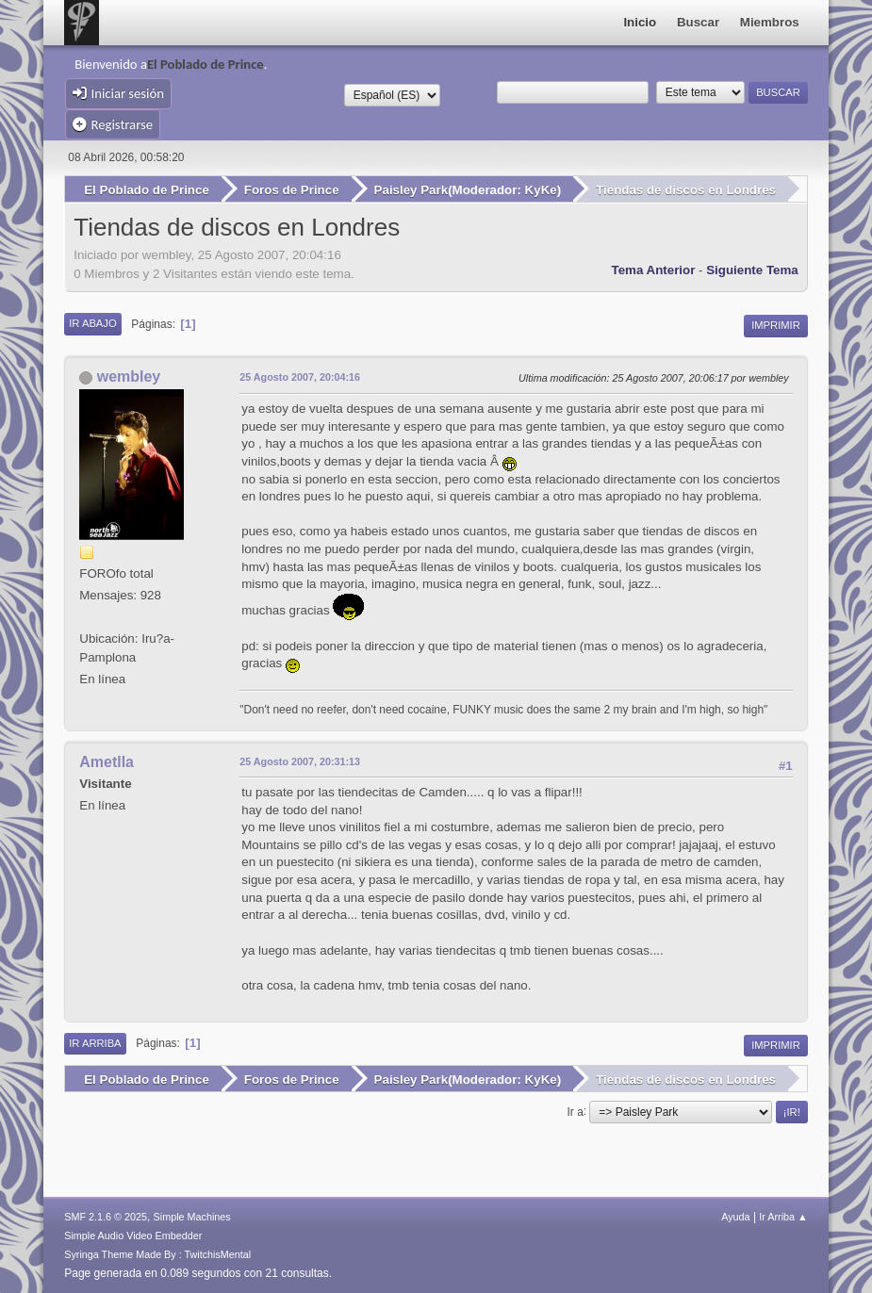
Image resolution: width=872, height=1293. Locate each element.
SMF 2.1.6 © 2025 (105, 1216)
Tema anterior (654, 270)
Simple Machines (192, 1216)
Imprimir (775, 325)
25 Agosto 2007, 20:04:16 (299, 377)
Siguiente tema (752, 270)
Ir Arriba (95, 1043)
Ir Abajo (92, 323)
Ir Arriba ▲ (783, 1216)
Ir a (575, 1111)
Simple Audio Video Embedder (133, 1235)
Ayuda (735, 1216)
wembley (129, 376)
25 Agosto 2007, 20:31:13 (299, 761)
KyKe (541, 190)
